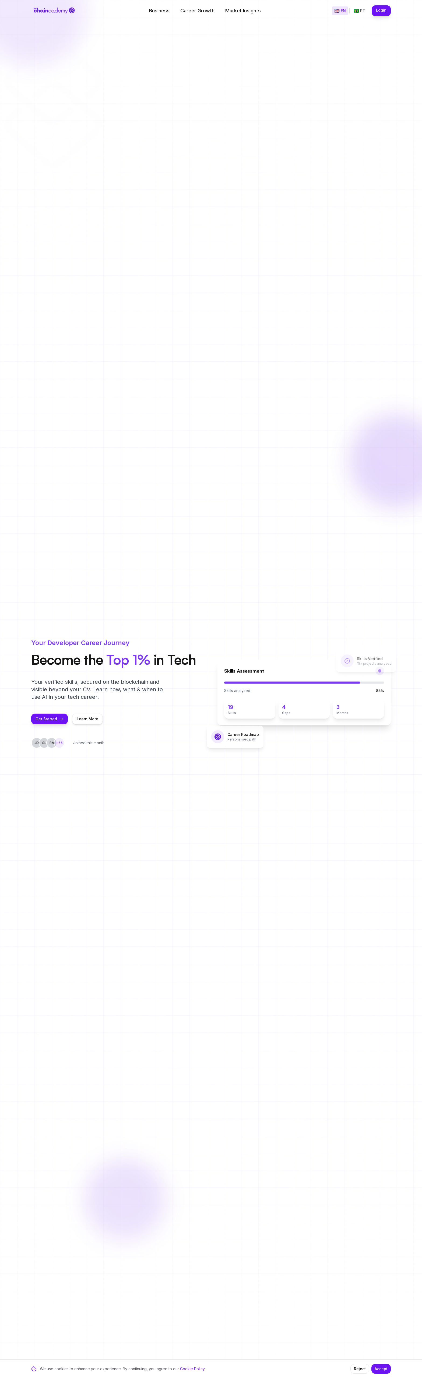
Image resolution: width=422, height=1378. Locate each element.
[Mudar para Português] (359, 10)
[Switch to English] (340, 10)
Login (381, 10)
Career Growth (197, 10)
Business (159, 10)
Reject (360, 1368)
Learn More (87, 722)
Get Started (50, 722)
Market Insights (243, 10)
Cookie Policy (192, 1368)
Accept (381, 1368)
